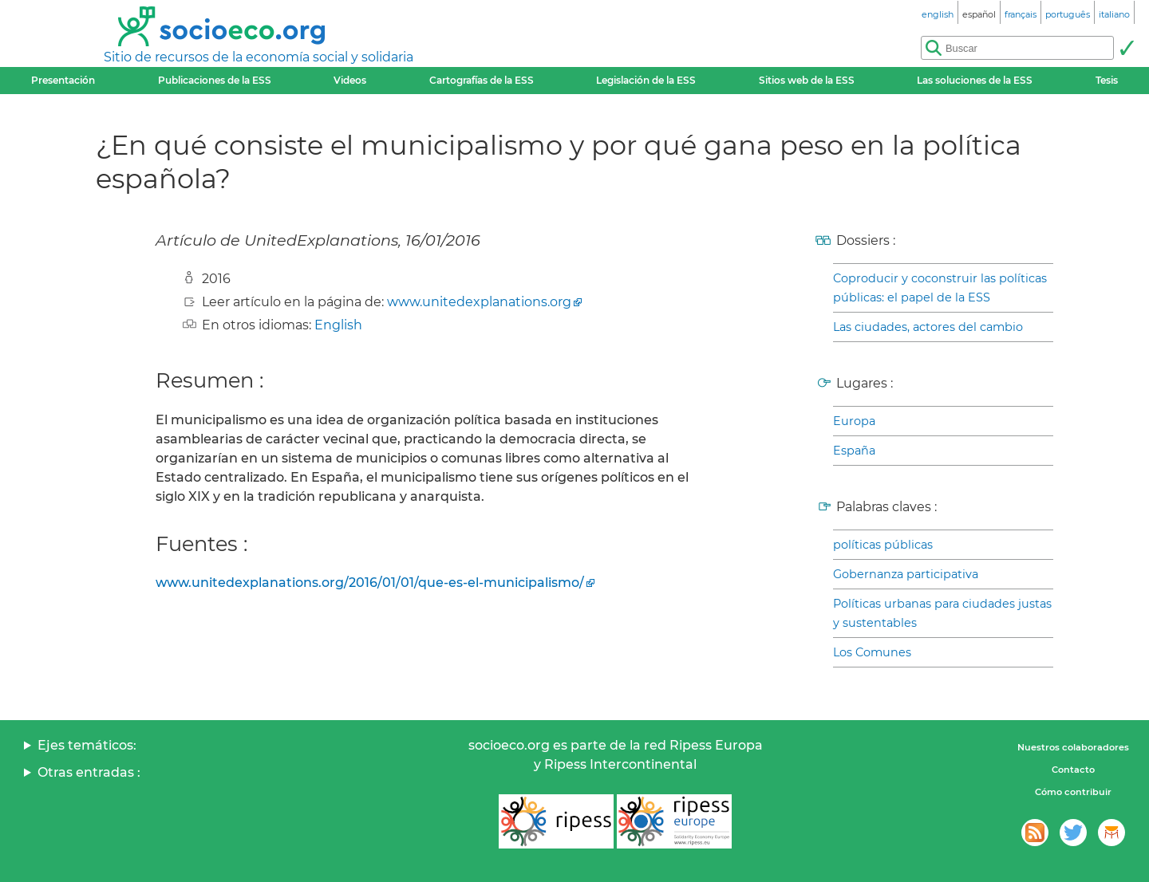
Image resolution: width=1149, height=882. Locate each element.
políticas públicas (883, 544)
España (854, 450)
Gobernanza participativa (905, 574)
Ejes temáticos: (87, 745)
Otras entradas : (89, 772)
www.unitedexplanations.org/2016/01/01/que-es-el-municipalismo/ (370, 582)
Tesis (1107, 80)
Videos (350, 80)
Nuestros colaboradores (1073, 747)
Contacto (1073, 769)
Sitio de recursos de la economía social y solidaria (258, 57)
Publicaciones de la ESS (214, 80)
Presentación (63, 80)
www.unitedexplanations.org (479, 301)
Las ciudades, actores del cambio (928, 327)
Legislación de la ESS (646, 80)
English (338, 325)
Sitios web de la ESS (807, 80)
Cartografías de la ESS (481, 80)
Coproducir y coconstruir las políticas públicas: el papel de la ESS (940, 288)
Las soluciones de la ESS (975, 80)
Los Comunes (872, 652)
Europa (854, 421)
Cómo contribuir (1073, 791)
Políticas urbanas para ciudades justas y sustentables (942, 613)
